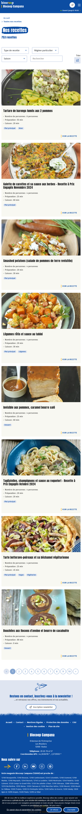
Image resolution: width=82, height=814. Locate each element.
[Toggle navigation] (79, 5)
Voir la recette (69, 136)
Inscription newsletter (41, 707)
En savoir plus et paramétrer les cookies (24, 810)
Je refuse (54, 810)
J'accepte (71, 810)
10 (69, 671)
